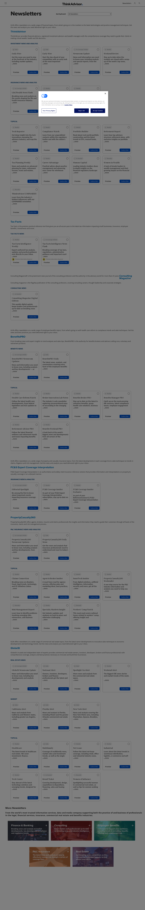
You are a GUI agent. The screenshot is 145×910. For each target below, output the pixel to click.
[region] (73, 104)
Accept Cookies (98, 110)
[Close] (105, 93)
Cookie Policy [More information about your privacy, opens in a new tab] (68, 105)
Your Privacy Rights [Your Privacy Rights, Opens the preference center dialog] (49, 110)
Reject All (81, 110)
